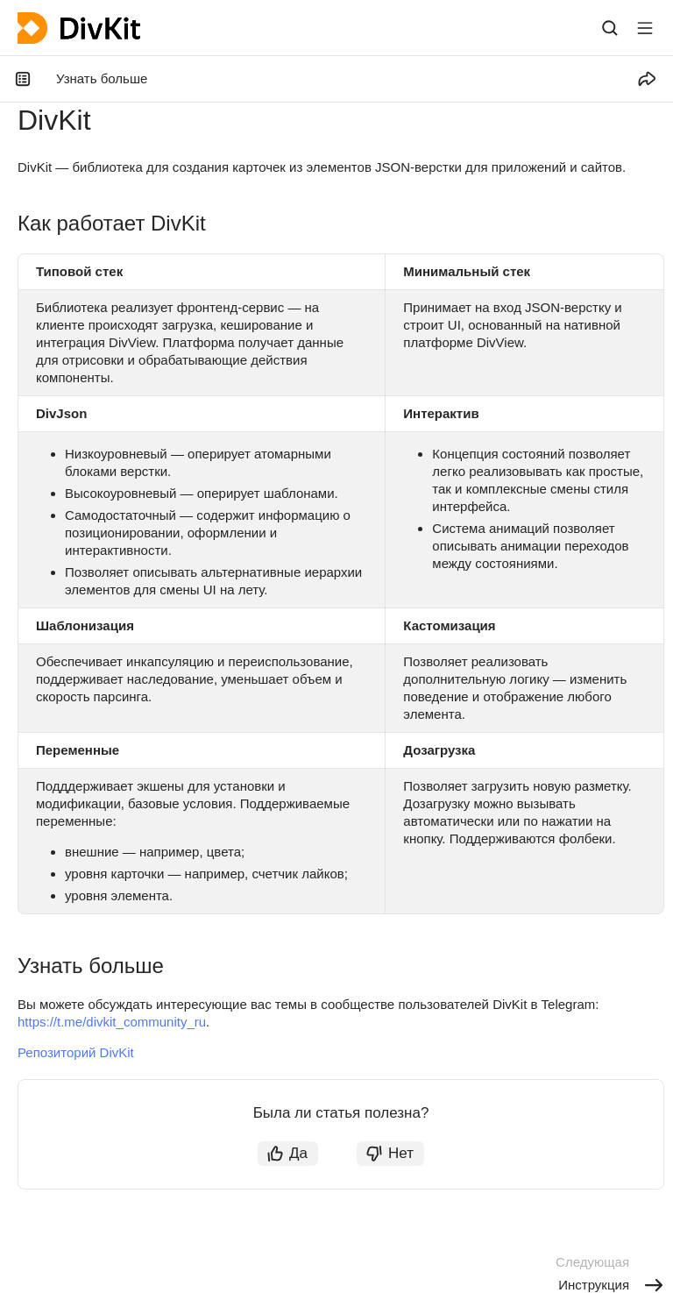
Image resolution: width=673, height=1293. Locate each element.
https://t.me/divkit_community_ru (112, 1021)
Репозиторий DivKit (76, 1052)
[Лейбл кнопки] (645, 28)
